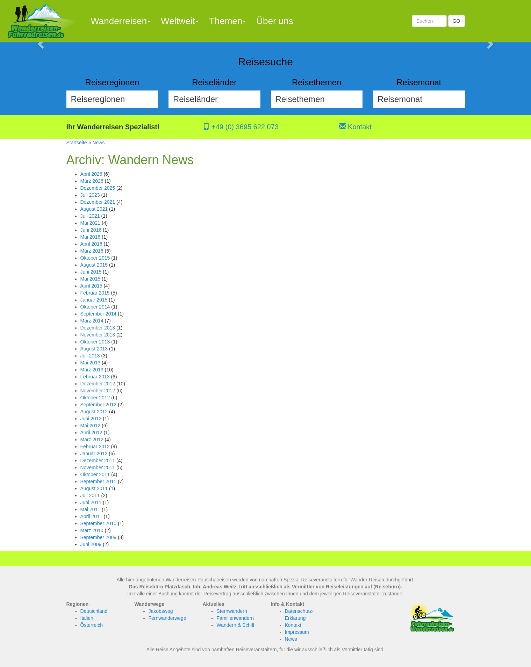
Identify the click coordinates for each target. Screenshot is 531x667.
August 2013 (94, 348)
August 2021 (94, 209)
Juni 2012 (91, 418)
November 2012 (97, 390)
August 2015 (94, 265)
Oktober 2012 (95, 397)
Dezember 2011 (97, 460)
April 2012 (91, 432)
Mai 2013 (90, 362)
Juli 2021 (90, 216)
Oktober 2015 (95, 258)
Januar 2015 (94, 300)
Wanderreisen (120, 21)
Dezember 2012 (97, 383)
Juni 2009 (91, 544)
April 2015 (91, 286)
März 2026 (91, 181)
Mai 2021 (90, 223)
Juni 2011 (91, 502)
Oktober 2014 (95, 307)
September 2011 (98, 481)
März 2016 (91, 251)
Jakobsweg (161, 611)
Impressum (297, 632)
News (98, 142)
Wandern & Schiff (235, 625)
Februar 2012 (95, 446)
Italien (86, 618)
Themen (227, 21)
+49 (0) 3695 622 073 (241, 127)
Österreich (91, 625)
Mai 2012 (90, 425)
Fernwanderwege (167, 618)
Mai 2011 (90, 509)
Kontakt (355, 127)
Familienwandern (235, 618)
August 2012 (94, 411)
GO (456, 21)
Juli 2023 (90, 195)
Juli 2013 (90, 355)
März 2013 (91, 369)
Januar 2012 (94, 453)
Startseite (76, 142)
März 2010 (91, 530)
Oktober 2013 (95, 342)
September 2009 (98, 537)
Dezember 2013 (97, 328)
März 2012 (91, 439)
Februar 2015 (95, 293)
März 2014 (91, 321)
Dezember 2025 (97, 188)
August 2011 (94, 488)
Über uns (274, 21)
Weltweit (180, 21)
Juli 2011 (90, 495)
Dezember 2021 (97, 202)
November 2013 (97, 335)
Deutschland (94, 611)
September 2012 (98, 404)
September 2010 (98, 523)
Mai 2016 (90, 237)
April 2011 (91, 516)
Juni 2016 (91, 230)
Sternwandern (232, 611)
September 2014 (98, 314)
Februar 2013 (95, 376)
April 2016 (91, 244)
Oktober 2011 (95, 474)
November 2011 (97, 467)
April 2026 (91, 174)
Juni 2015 (91, 272)
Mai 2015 (90, 279)
